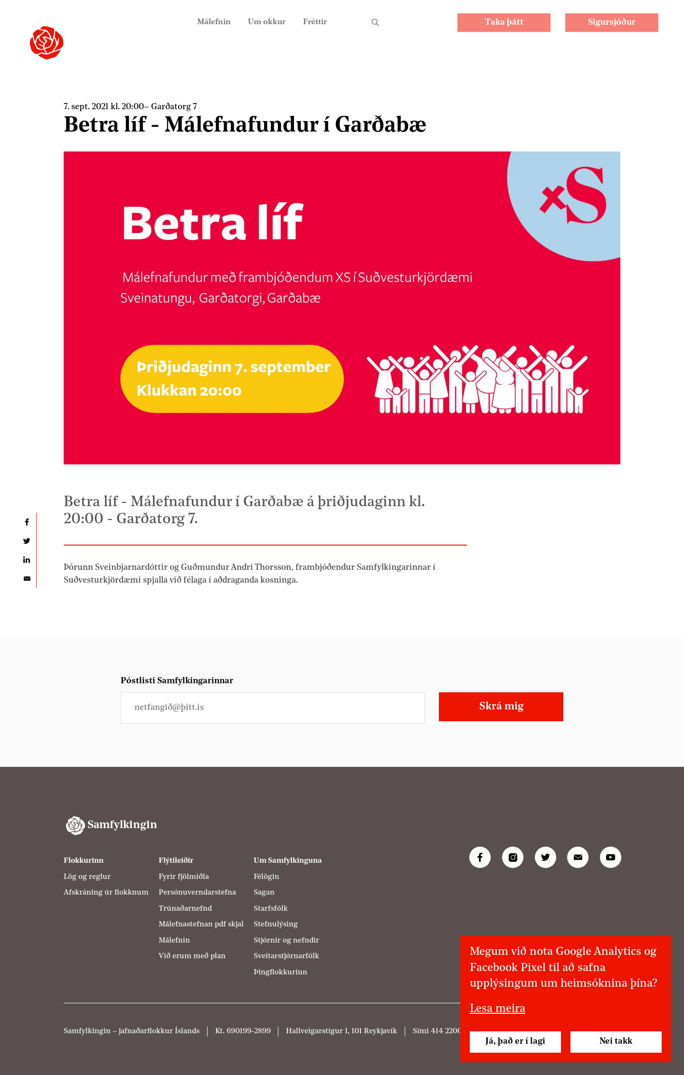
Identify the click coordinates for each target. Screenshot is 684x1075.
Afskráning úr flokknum (106, 892)
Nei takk (615, 1041)
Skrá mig (501, 707)
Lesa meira (497, 1009)
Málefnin (207, 29)
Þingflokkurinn (280, 972)
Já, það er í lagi (515, 1041)
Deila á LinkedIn (26, 559)
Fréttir (313, 29)
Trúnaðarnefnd (185, 909)
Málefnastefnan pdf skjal (201, 924)
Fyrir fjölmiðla (184, 877)
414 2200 (446, 1031)
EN (435, 29)
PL (410, 29)
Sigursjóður (612, 29)
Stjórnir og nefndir (286, 940)
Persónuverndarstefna (197, 892)
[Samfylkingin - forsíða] (46, 43)
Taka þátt (504, 29)
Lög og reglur (87, 877)
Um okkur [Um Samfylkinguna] (262, 29)
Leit (375, 29)
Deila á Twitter (26, 541)
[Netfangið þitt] (273, 707)
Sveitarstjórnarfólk (286, 956)
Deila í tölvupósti (26, 578)
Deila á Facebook (26, 522)
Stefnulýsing (276, 924)
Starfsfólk (271, 909)
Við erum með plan (192, 956)
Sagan (264, 892)
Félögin (266, 877)
